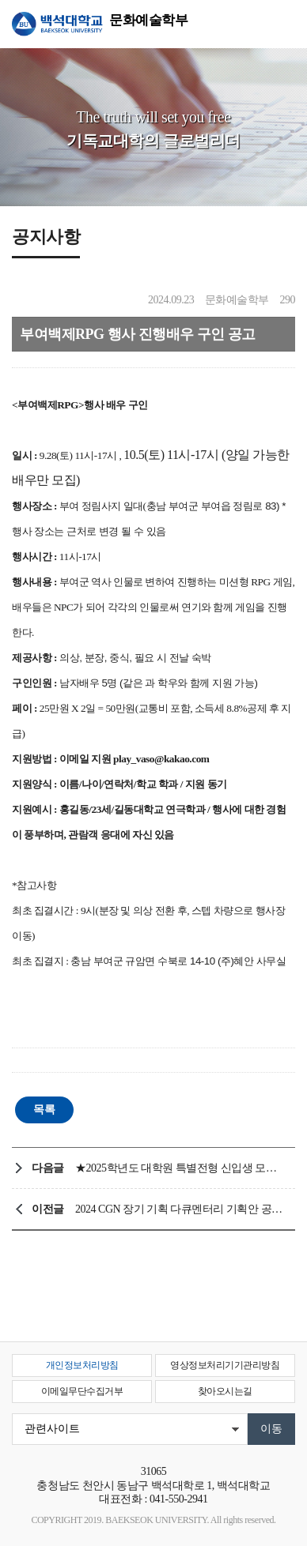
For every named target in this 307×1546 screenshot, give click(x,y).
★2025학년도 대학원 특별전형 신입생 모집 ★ (181, 1168)
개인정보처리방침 (82, 1365)
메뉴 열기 (283, 24)
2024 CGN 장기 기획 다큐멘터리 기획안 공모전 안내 (181, 1209)
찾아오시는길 (225, 1391)
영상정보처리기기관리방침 (224, 1365)
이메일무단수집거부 (82, 1391)
